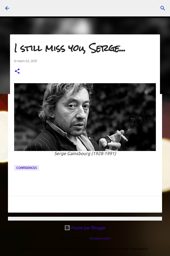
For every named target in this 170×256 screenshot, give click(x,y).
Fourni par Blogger (85, 227)
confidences (26, 167)
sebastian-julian (100, 238)
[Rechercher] (163, 8)
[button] (17, 71)
